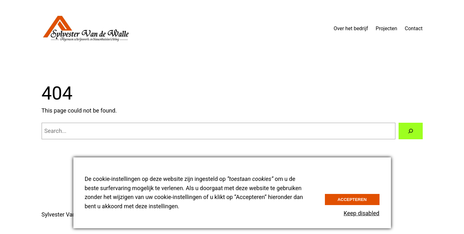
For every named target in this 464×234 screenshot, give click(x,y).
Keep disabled (362, 213)
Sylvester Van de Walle (70, 214)
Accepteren (352, 199)
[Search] (411, 131)
